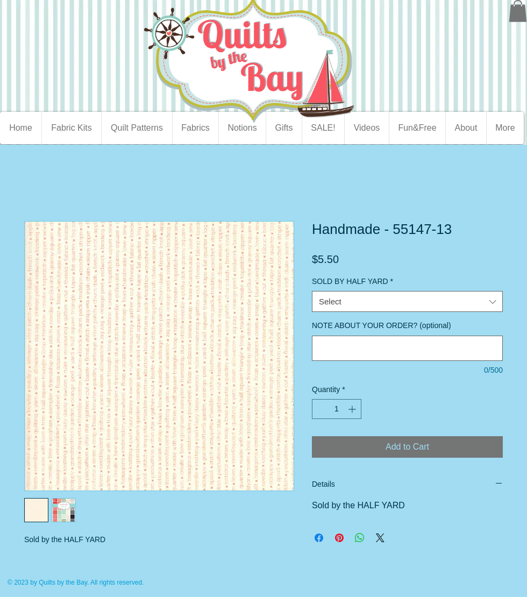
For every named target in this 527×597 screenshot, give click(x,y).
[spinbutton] (336, 409)
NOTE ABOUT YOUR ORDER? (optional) (381, 325)
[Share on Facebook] (318, 537)
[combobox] (407, 301)
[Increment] (353, 409)
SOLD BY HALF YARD (352, 281)
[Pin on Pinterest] (339, 537)
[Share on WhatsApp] (359, 537)
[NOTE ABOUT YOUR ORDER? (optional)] (407, 348)
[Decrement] (320, 409)
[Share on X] (380, 537)
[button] (518, 11)
